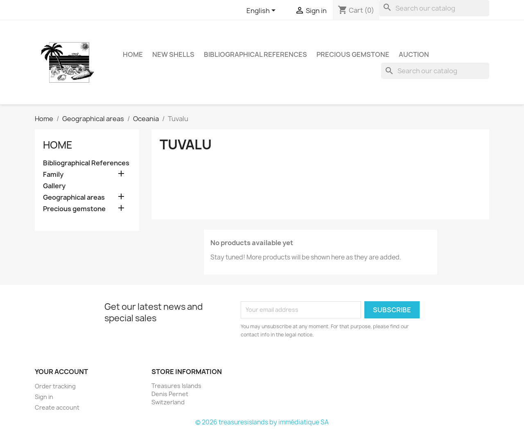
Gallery (54, 186)
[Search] (434, 8)
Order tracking (55, 386)
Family (53, 174)
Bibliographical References (255, 54)
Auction (414, 54)
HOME (133, 54)
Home (57, 145)
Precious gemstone (352, 54)
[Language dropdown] (262, 11)
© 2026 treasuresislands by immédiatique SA (262, 422)
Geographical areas (74, 197)
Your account (61, 371)
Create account (57, 407)
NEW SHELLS (173, 54)
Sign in (44, 397)
